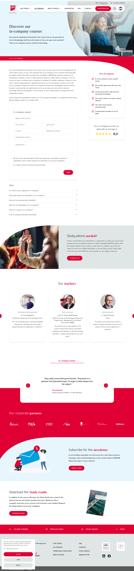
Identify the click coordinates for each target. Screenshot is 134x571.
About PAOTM (54, 8)
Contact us (74, 257)
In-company (39, 8)
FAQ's (120, 528)
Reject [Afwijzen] (18, 565)
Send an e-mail (55, 528)
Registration (103, 8)
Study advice (89, 528)
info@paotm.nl (102, 2)
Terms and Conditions (62, 550)
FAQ (79, 8)
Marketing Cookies (12, 549)
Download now (18, 512)
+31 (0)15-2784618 (117, 2)
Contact (88, 8)
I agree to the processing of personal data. (31, 164)
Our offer (26, 8)
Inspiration (69, 8)
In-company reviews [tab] (67, 360)
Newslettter (84, 554)
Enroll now (76, 467)
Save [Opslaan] (18, 560)
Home (11, 57)
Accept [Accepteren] (18, 554)
